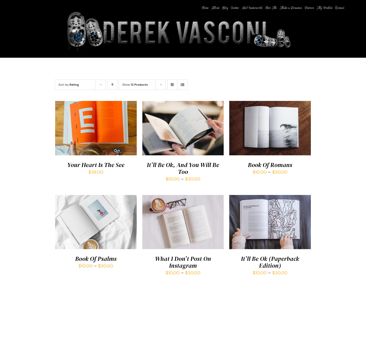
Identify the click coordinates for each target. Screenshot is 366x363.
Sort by (68, 85)
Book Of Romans (270, 165)
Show (135, 85)
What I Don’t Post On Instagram (183, 262)
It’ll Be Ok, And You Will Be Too (183, 168)
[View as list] (182, 85)
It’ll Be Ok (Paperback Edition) (270, 262)
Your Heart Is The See (96, 165)
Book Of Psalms (96, 258)
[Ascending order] (112, 85)
